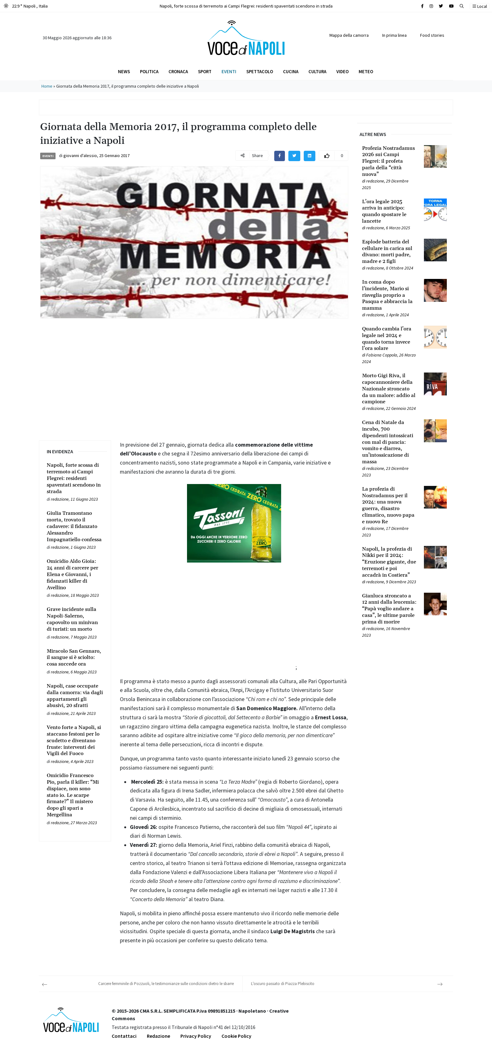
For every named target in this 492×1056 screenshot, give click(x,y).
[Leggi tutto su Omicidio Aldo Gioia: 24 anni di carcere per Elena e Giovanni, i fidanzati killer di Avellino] (75, 574)
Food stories (432, 35)
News (124, 71)
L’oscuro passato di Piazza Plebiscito (282, 983)
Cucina (290, 71)
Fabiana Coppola (381, 355)
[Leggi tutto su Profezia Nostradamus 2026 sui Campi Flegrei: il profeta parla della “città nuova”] (389, 161)
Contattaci (124, 1036)
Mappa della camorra (349, 35)
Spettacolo (259, 71)
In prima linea (394, 35)
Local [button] (480, 6)
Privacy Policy (195, 1036)
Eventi (229, 71)
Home (46, 86)
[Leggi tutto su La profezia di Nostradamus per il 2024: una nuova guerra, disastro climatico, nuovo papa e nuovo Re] (389, 505)
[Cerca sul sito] (422, 6)
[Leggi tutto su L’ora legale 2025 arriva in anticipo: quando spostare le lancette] (389, 212)
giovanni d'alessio (80, 155)
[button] (462, 6)
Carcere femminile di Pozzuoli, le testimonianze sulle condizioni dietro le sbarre (166, 983)
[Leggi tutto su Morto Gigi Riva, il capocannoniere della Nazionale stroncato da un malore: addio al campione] (389, 389)
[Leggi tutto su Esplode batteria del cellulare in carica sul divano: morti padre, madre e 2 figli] (389, 252)
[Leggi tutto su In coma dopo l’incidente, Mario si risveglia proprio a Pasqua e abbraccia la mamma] (389, 295)
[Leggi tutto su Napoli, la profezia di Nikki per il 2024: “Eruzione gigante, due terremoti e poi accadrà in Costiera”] (389, 562)
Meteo (366, 71)
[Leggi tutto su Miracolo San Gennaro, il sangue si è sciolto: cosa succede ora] (75, 657)
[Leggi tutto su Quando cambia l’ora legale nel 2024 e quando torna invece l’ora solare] (389, 339)
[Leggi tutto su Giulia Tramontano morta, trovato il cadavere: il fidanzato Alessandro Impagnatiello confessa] (75, 526)
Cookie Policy (236, 1036)
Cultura (317, 71)
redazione (60, 499)
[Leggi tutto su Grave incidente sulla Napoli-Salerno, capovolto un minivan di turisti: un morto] (75, 619)
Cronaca (178, 71)
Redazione (158, 1036)
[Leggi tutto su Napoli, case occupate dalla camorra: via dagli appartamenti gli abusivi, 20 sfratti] (75, 696)
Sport (204, 71)
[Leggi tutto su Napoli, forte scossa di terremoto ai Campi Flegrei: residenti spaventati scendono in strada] (75, 478)
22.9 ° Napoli (26, 6)
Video (342, 71)
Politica (149, 71)
